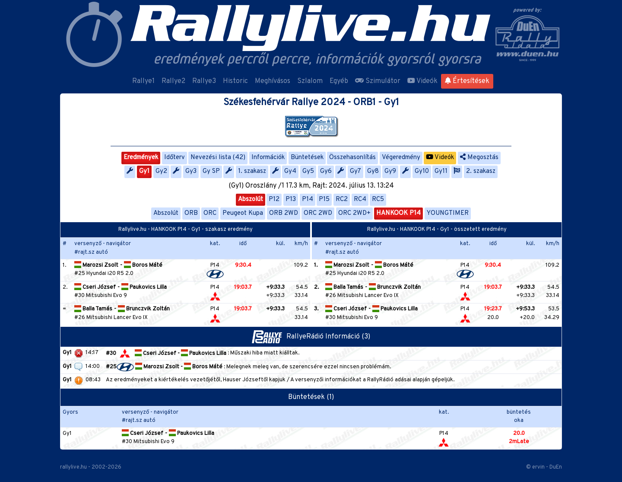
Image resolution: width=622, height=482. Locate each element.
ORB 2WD (283, 213)
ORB (191, 213)
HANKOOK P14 (398, 213)
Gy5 (308, 171)
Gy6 (326, 171)
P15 (324, 199)
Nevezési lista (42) (217, 157)
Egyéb (339, 81)
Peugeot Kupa (242, 213)
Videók (422, 81)
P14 (307, 199)
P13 (291, 199)
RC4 (360, 199)
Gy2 (161, 171)
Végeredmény (401, 157)
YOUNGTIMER (448, 213)
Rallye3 (204, 81)
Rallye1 (143, 81)
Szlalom (310, 81)
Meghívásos (272, 81)
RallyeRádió (289, 336)
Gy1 (144, 171)
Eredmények (141, 157)
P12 (274, 199)
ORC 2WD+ (354, 213)
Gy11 (441, 171)
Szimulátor (377, 81)
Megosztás (479, 157)
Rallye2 (173, 81)
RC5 (378, 199)
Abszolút (250, 199)
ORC (209, 213)
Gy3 (191, 171)
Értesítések (467, 81)
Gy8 (373, 171)
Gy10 (422, 171)
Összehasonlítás (352, 157)
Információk (268, 157)
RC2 (342, 199)
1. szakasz (252, 171)
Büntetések (307, 157)
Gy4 (290, 171)
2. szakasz (480, 171)
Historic (235, 81)
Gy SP (211, 171)
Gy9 (390, 171)
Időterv (174, 157)
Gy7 (355, 171)
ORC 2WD (318, 213)
